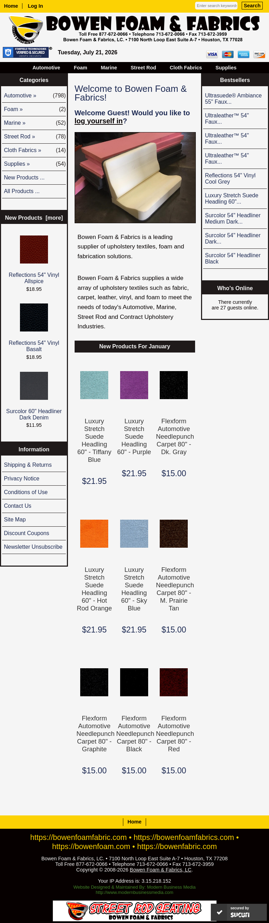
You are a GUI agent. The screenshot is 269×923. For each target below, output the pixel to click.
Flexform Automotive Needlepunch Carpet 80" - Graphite (94, 734)
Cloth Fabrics (186, 67)
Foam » (35, 109)
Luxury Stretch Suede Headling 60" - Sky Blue (134, 589)
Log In (35, 6)
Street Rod (143, 67)
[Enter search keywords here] (216, 5)
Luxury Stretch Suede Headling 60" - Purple (134, 436)
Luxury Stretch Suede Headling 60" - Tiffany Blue (94, 440)
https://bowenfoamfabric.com (78, 837)
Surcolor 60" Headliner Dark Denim (34, 396)
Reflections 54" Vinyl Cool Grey (230, 178)
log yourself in (99, 121)
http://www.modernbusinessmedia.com (134, 892)
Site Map (15, 519)
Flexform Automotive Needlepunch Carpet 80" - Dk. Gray (174, 436)
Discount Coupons (26, 533)
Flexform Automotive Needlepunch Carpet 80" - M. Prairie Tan (174, 589)
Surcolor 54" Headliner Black (233, 258)
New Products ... (24, 177)
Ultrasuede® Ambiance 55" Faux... (233, 99)
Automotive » (35, 96)
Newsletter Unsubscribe (33, 547)
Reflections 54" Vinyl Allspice (34, 259)
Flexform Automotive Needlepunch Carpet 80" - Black (134, 734)
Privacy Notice (21, 478)
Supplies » (35, 164)
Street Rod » (35, 137)
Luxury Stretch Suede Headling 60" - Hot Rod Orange (94, 589)
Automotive (46, 67)
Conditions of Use (26, 492)
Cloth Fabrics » (35, 150)
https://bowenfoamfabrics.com (184, 837)
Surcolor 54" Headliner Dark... (233, 238)
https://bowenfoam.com (91, 846)
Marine (109, 67)
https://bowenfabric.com (177, 846)
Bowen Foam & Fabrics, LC (161, 870)
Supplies (225, 67)
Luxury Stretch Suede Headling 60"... (231, 198)
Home (11, 6)
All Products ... (22, 191)
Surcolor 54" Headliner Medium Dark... (233, 218)
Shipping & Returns (27, 465)
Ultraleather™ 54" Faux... (227, 118)
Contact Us (17, 506)
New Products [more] (34, 218)
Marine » (35, 123)
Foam (80, 67)
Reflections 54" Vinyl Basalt (34, 327)
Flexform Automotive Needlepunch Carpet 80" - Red (174, 734)
